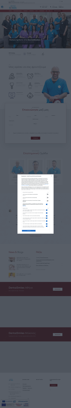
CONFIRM (29, 230)
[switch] (47, 194)
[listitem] (35, 192)
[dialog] (35, 204)
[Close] (52, 176)
